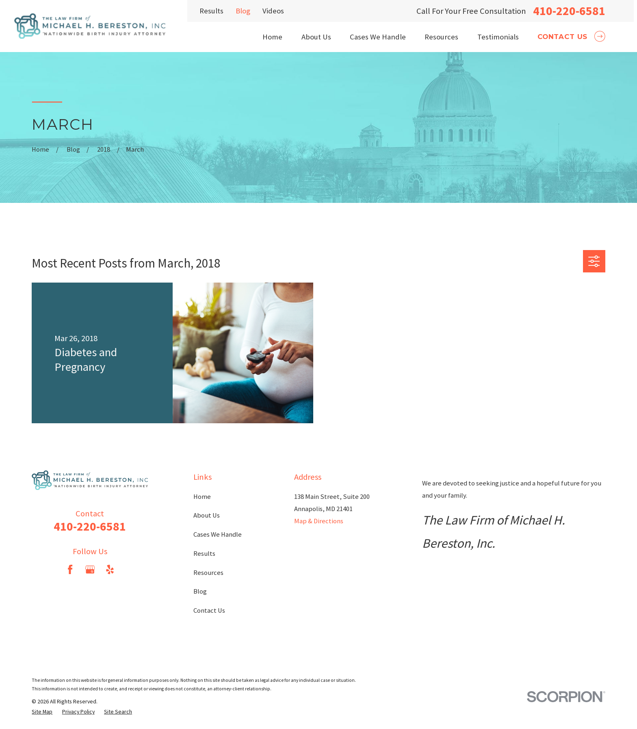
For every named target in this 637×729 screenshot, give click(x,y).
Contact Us (209, 610)
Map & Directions (318, 521)
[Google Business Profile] (90, 569)
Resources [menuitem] (441, 36)
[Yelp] (110, 569)
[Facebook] (70, 569)
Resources (208, 572)
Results (211, 10)
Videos (273, 10)
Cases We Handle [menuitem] (378, 36)
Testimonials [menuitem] (498, 36)
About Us (206, 515)
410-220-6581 (569, 11)
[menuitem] (42, 712)
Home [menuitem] (272, 36)
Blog (243, 10)
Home (202, 496)
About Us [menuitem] (316, 36)
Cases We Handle (217, 534)
